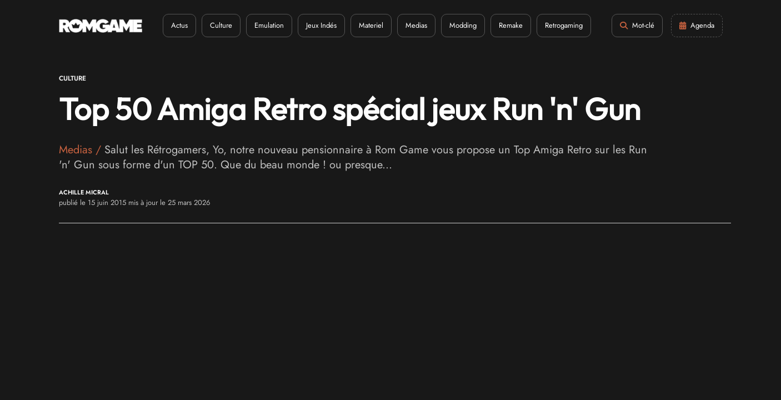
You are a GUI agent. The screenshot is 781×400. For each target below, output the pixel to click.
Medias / (81, 150)
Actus (179, 25)
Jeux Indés (321, 25)
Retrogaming (564, 25)
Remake (511, 25)
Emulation (269, 25)
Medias (416, 25)
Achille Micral (84, 192)
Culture (221, 25)
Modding (463, 25)
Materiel (371, 25)
